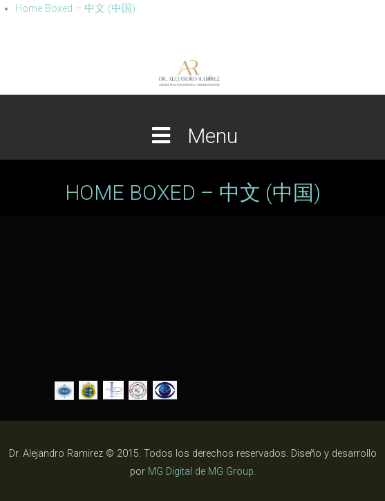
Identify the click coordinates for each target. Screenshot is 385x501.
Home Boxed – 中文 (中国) (75, 9)
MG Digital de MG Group (201, 472)
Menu (193, 136)
